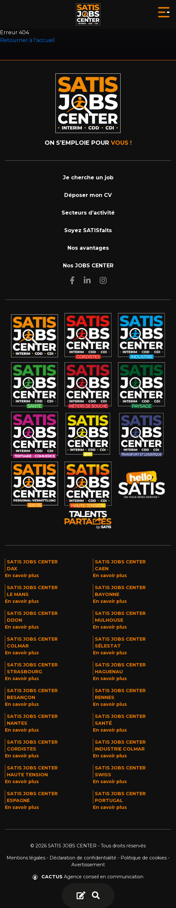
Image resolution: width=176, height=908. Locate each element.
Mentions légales (26, 858)
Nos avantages (88, 248)
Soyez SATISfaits (88, 230)
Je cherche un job (88, 177)
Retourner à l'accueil (27, 40)
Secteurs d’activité (88, 213)
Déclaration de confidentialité (83, 858)
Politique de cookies (144, 858)
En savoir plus (22, 575)
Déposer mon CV (88, 195)
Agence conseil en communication (88, 877)
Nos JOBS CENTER (88, 265)
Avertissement (88, 865)
